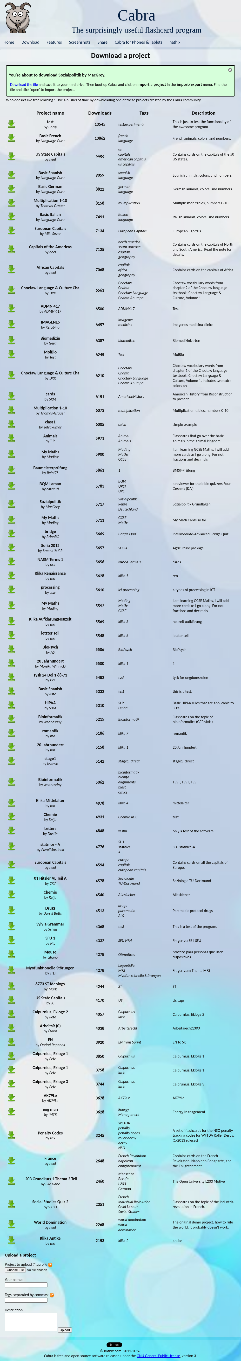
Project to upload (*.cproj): (26, 1264)
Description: (14, 1310)
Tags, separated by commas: (27, 1294)
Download (30, 42)
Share (102, 42)
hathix (174, 42)
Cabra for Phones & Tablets (138, 42)
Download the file (24, 84)
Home (9, 42)
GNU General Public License (158, 1356)
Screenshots (79, 42)
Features (54, 42)
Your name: (14, 1279)
